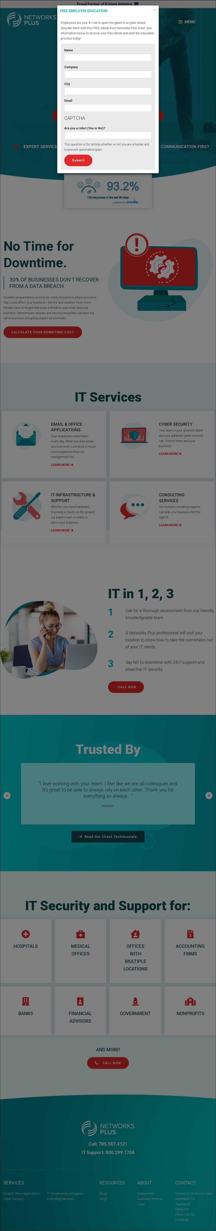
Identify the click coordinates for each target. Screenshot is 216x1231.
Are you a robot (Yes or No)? (84, 128)
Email (68, 100)
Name (68, 50)
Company (71, 67)
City (67, 84)
